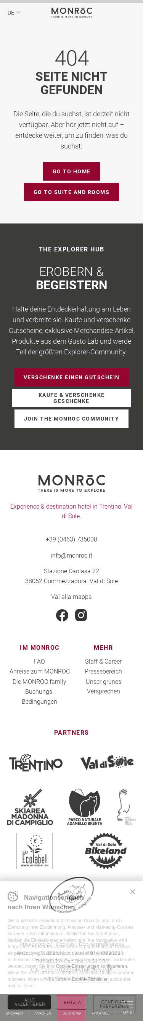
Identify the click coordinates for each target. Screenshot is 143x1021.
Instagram (81, 615)
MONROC (71, 12)
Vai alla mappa (71, 596)
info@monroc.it (71, 555)
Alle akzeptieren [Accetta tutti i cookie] (29, 1002)
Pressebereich (103, 671)
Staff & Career (103, 661)
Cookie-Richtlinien (90, 979)
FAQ (39, 661)
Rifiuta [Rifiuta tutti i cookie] (72, 1002)
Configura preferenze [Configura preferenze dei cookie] (114, 1004)
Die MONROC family (39, 681)
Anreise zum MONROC (40, 671)
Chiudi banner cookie (132, 891)
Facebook (62, 615)
